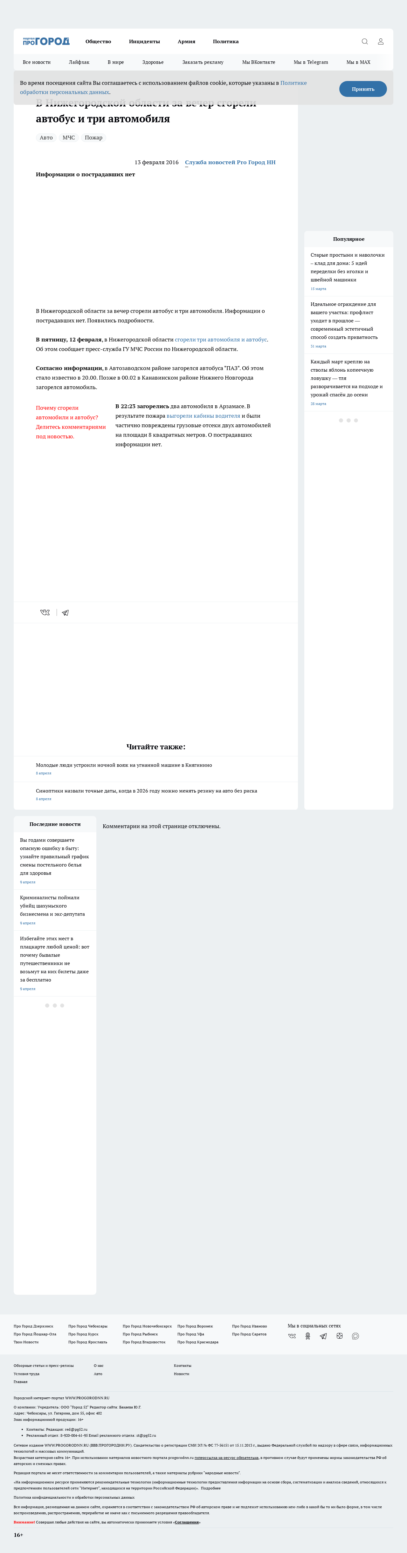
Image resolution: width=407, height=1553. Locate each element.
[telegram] (67, 612)
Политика (226, 41)
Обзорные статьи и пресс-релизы (44, 1365)
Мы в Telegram (311, 62)
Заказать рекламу (203, 62)
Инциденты (144, 41)
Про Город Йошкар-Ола (35, 1334)
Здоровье (153, 62)
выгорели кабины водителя (203, 415)
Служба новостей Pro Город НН (230, 162)
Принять (363, 89)
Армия (186, 41)
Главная (20, 1381)
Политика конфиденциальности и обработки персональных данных (74, 1497)
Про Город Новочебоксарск (147, 1326)
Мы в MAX (358, 62)
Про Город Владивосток (144, 1342)
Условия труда (26, 1373)
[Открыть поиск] (364, 41)
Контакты (182, 1365)
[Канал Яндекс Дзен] (340, 1336)
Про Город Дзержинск (33, 1326)
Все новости (37, 62)
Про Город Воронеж (195, 1326)
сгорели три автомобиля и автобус (221, 339)
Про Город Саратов (249, 1334)
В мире (116, 62)
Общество (98, 41)
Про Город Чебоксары (87, 1326)
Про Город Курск (83, 1334)
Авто (46, 137)
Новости (181, 1373)
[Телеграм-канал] (324, 1336)
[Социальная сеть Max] (355, 1336)
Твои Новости (26, 1342)
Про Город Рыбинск (140, 1334)
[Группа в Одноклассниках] (308, 1336)
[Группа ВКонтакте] (292, 1336)
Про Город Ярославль (87, 1342)
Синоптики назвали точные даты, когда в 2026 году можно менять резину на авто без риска (156, 795)
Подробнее (211, 1488)
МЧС (69, 137)
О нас (99, 1365)
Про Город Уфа (190, 1334)
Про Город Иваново (249, 1326)
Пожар (93, 137)
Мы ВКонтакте (259, 62)
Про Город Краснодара (197, 1342)
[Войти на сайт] (380, 41)
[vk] (45, 612)
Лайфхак (79, 62)
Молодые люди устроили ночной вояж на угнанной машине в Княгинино (156, 769)
